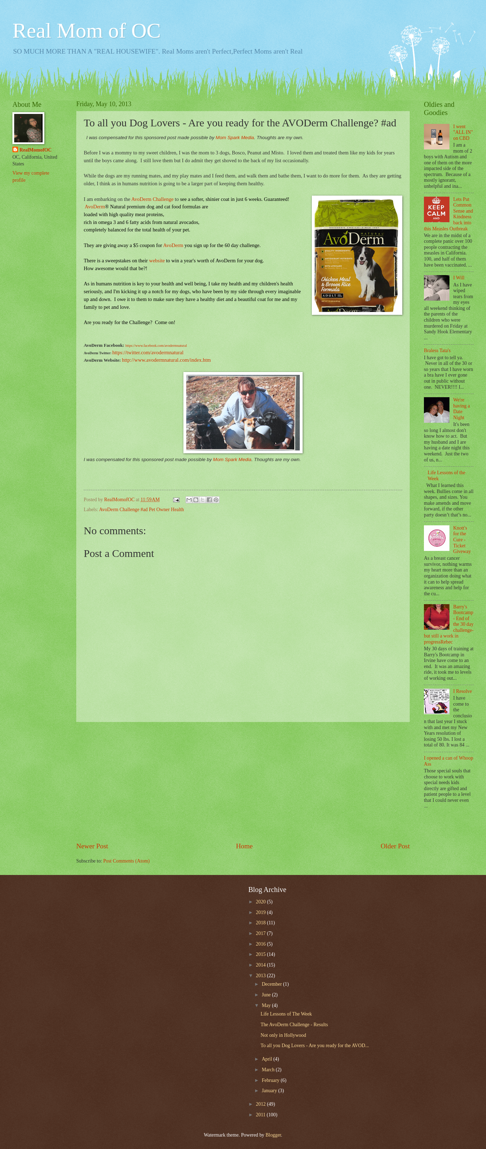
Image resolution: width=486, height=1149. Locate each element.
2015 (261, 954)
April (268, 1059)
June (267, 994)
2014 (261, 965)
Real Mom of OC (86, 30)
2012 (261, 1104)
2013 (261, 975)
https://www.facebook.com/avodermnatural (156, 346)
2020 (261, 901)
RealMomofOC (35, 150)
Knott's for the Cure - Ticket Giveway (462, 539)
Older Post (395, 846)
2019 (261, 912)
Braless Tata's (437, 350)
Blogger (273, 1135)
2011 (261, 1114)
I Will (459, 277)
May (267, 1005)
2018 (261, 922)
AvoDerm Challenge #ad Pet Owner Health (141, 509)
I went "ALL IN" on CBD (463, 132)
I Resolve (462, 691)
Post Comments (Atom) (126, 861)
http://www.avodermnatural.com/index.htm (166, 360)
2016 (261, 944)
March (269, 1069)
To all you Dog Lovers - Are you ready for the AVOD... (314, 1045)
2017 (261, 933)
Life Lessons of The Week (286, 1014)
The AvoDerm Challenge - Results (294, 1024)
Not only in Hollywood (283, 1035)
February (271, 1080)
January (270, 1090)
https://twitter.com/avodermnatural (148, 352)
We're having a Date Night (461, 408)
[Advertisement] (243, 781)
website (157, 260)
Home (244, 846)
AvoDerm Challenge (152, 199)
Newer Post (92, 846)
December (272, 984)
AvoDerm (173, 245)
